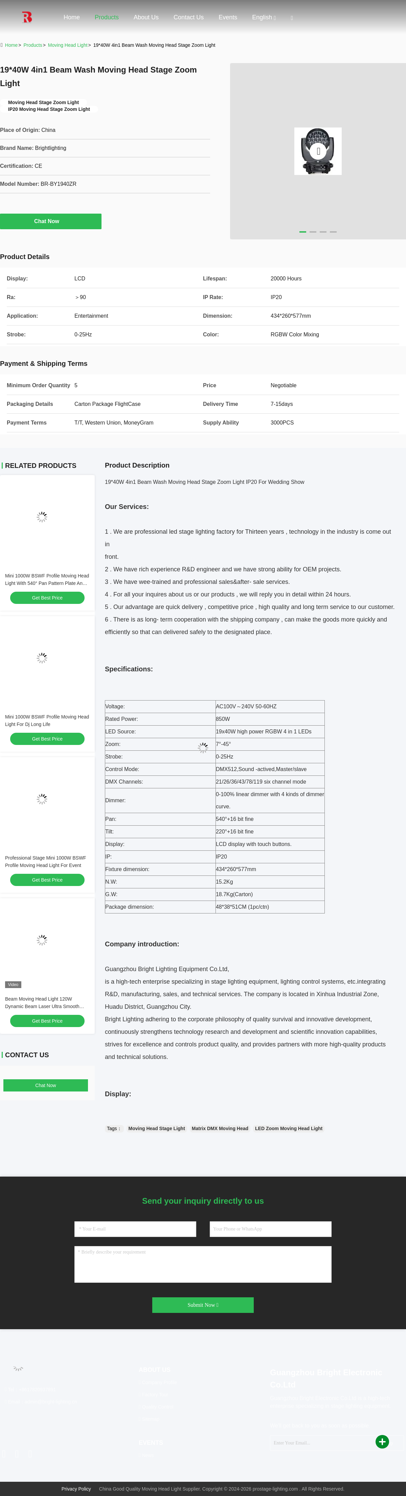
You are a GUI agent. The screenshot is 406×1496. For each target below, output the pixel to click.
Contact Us (189, 17)
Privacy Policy (76, 1489)
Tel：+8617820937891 (30, 1389)
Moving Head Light (68, 45)
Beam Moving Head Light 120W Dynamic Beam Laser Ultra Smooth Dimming (42, 1006)
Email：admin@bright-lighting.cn (41, 1401)
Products (107, 17)
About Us (146, 17)
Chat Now (50, 221)
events (228, 17)
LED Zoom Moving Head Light (288, 1128)
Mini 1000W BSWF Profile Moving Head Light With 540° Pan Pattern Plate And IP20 (47, 583)
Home (72, 17)
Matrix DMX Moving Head (220, 1128)
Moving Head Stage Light (157, 1128)
